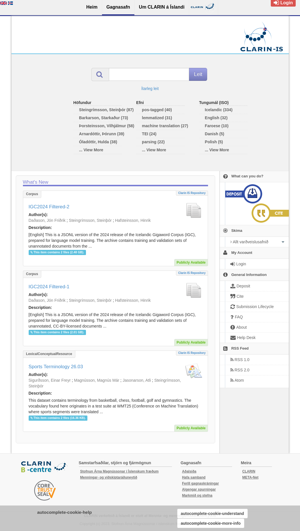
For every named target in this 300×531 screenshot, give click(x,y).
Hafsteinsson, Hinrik (133, 220)
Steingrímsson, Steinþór (90, 220)
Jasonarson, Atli (137, 380)
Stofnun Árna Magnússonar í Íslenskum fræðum (119, 471)
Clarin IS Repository (192, 193)
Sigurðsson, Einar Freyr (50, 380)
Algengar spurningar (199, 489)
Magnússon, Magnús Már (96, 380)
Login (283, 2)
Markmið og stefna (197, 495)
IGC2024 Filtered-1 (49, 286)
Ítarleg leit (150, 88)
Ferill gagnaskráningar (200, 483)
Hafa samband (193, 477)
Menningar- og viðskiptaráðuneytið (108, 477)
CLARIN (248, 471)
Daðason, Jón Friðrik (47, 220)
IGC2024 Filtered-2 (49, 206)
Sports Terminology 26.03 (56, 366)
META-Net (250, 477)
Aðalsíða (189, 471)
